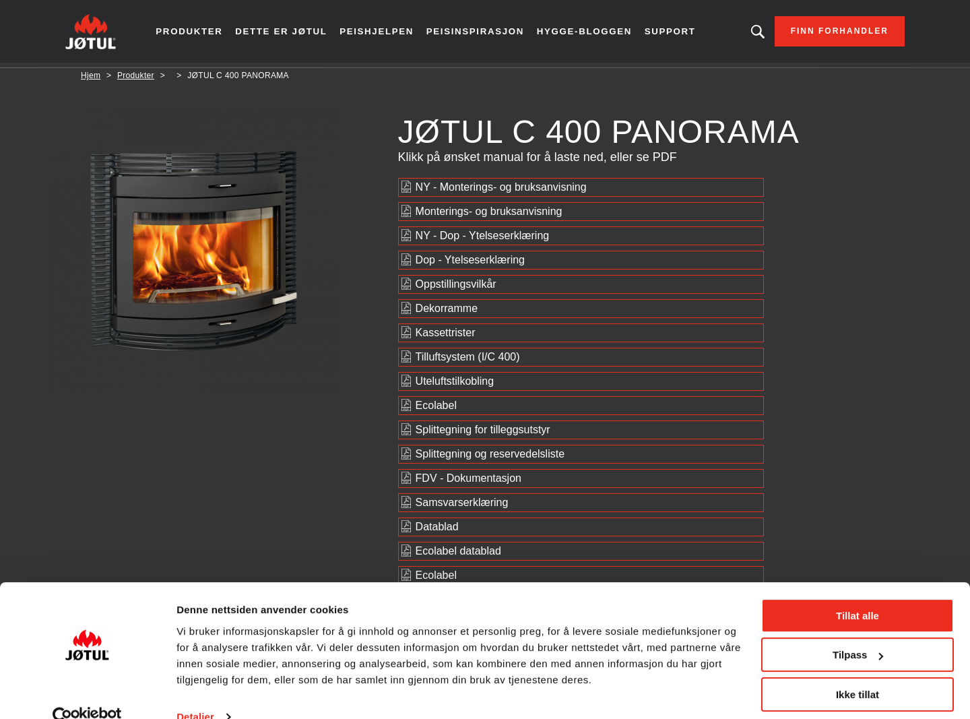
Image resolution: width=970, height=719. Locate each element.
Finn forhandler (824, 33)
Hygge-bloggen (584, 33)
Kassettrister (446, 337)
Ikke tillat (857, 670)
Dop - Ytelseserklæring (470, 264)
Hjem (90, 80)
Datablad (437, 531)
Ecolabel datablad (458, 555)
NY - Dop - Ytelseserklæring (483, 240)
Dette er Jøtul (293, 33)
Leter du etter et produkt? (742, 33)
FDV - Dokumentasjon (468, 483)
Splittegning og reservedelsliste (490, 458)
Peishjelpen (385, 33)
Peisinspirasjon (480, 33)
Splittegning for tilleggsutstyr (483, 434)
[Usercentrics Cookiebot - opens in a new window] (87, 693)
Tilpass (858, 630)
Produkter (203, 33)
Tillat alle (857, 591)
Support (668, 33)
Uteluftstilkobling (455, 386)
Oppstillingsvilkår (456, 288)
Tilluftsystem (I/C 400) (468, 361)
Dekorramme (447, 313)
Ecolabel (436, 410)
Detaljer (195, 692)
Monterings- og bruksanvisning (489, 216)
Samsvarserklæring (462, 507)
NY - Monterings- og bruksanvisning (501, 191)
